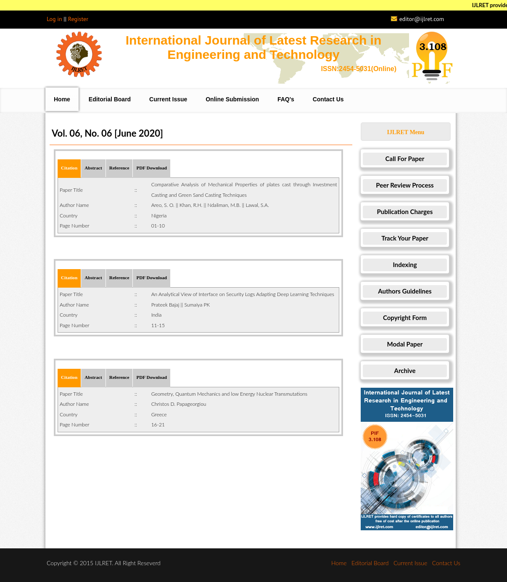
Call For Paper (405, 158)
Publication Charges (405, 211)
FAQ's (285, 99)
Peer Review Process (404, 185)
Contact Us (328, 99)
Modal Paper (405, 344)
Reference (119, 167)
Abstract (93, 167)
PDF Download (151, 167)
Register (78, 19)
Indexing (405, 264)
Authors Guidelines (404, 291)
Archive (405, 370)
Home (62, 99)
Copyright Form (405, 317)
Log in (54, 19)
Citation (69, 167)
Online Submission (232, 99)
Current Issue (168, 99)
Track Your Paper (404, 238)
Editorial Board (110, 99)
